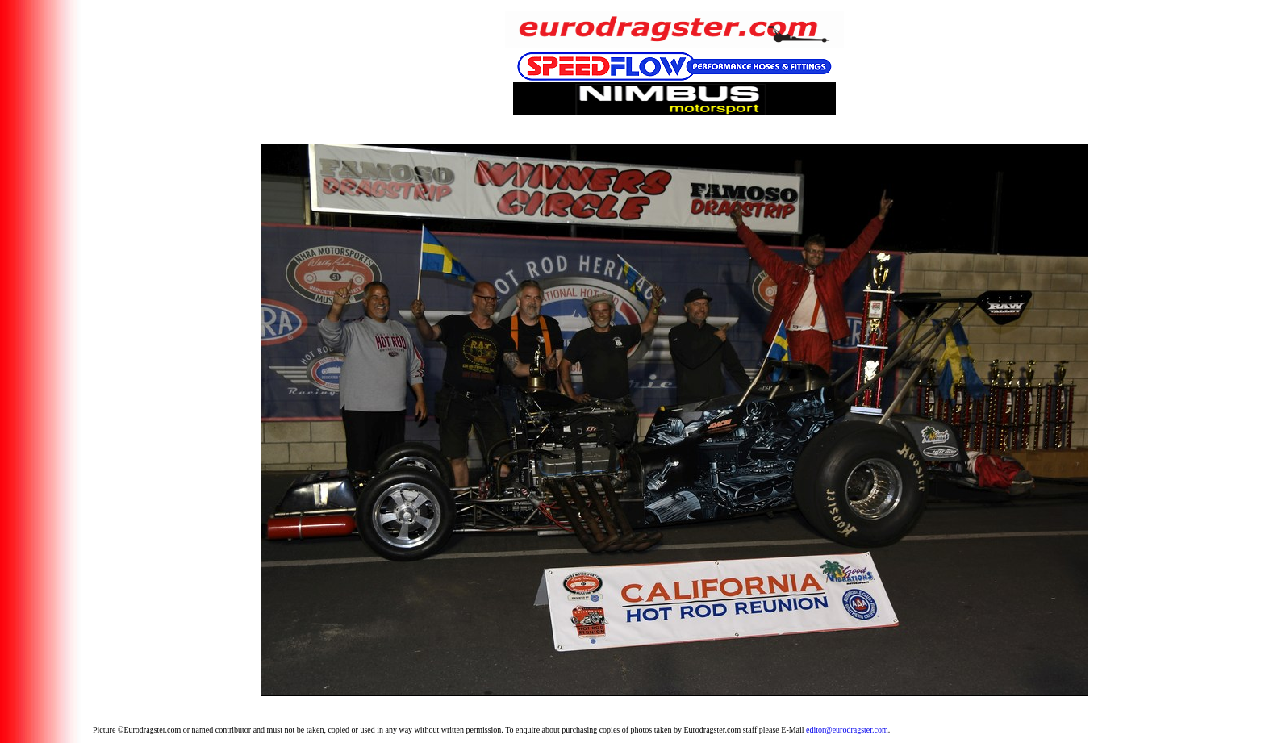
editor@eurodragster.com (847, 729)
